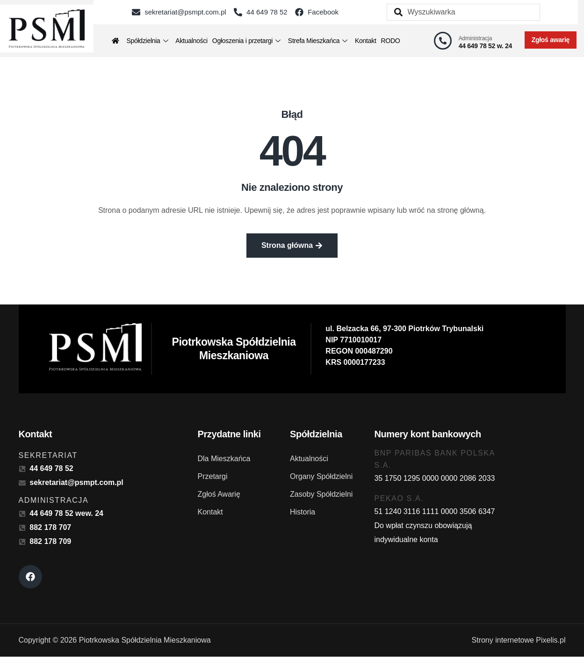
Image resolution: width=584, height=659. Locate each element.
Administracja (475, 38)
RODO (390, 40)
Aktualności (191, 40)
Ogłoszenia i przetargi (246, 40)
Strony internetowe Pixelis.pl (519, 642)
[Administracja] (443, 41)
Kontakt (365, 40)
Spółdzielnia (147, 40)
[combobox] (463, 12)
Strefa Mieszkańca (317, 40)
